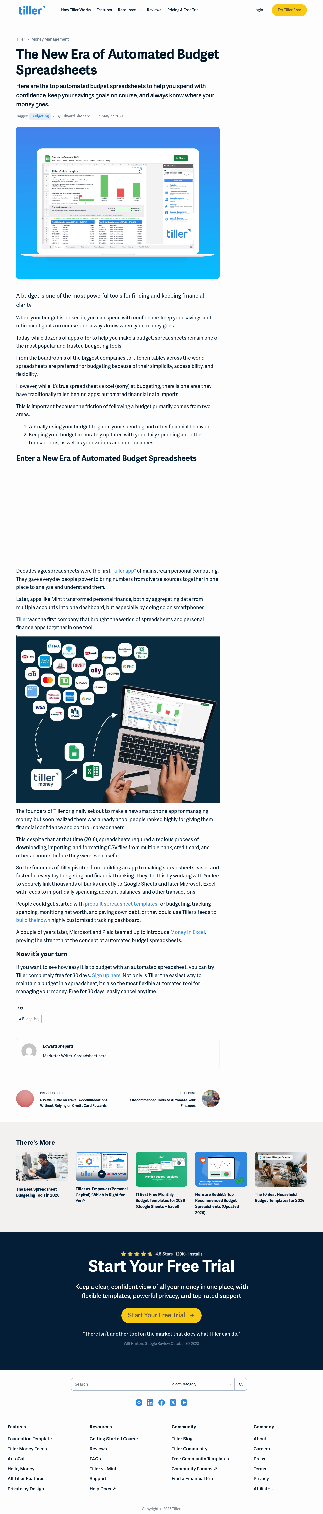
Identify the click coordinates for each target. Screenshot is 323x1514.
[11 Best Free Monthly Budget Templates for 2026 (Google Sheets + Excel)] (161, 1169)
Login (258, 9)
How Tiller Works (76, 10)
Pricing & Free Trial (183, 10)
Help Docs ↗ (103, 1489)
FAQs (95, 1459)
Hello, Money (21, 1469)
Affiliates (263, 1489)
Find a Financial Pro (192, 1478)
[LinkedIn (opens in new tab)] (150, 1402)
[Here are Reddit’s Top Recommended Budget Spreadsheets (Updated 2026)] (221, 1169)
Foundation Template (30, 1439)
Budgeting (40, 116)
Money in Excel (187, 932)
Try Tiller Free (289, 10)
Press (259, 1459)
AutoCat (16, 1459)
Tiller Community (189, 1449)
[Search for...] (119, 1384)
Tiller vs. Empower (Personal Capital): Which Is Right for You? (102, 1195)
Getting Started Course (114, 1439)
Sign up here (106, 975)
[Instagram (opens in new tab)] (139, 1402)
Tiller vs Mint (103, 1469)
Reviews (154, 10)
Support (98, 1478)
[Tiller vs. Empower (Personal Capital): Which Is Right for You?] (102, 1166)
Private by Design (26, 1489)
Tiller (21, 619)
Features (104, 10)
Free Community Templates (200, 1459)
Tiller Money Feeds (27, 1449)
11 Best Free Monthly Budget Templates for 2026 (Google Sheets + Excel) (160, 1200)
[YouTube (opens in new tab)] (184, 1402)
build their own (33, 920)
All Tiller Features (26, 1478)
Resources (130, 10)
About (260, 1439)
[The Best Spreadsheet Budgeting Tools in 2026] (42, 1166)
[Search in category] (200, 1384)
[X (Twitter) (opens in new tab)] (173, 1402)
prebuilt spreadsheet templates (121, 904)
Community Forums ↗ (194, 1469)
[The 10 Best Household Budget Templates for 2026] (281, 1169)
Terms (260, 1469)
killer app (123, 571)
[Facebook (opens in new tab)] (161, 1402)
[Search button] (240, 1384)
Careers (262, 1449)
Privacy (261, 1478)
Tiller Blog (182, 1439)
